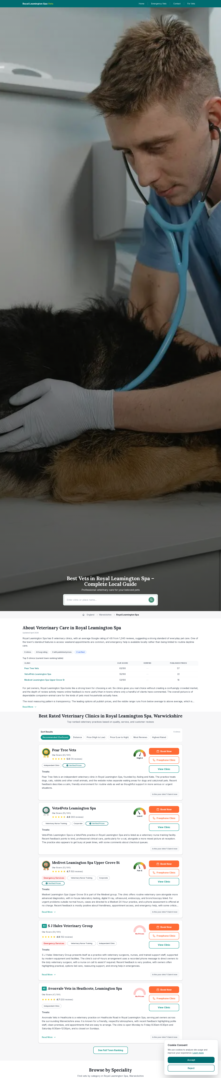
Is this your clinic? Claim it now (164, 794)
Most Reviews (140, 737)
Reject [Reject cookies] (191, 1068)
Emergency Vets (158, 3)
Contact (177, 3)
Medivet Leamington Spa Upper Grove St (44, 680)
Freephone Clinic (164, 760)
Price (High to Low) (96, 737)
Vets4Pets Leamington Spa (37, 674)
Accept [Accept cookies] (191, 1060)
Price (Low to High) (119, 737)
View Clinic (164, 769)
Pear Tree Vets (31, 668)
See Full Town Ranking (110, 1050)
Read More (30, 707)
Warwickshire (105, 614)
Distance (77, 737)
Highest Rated (159, 737)
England (90, 614)
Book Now (164, 751)
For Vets (191, 3)
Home (141, 3)
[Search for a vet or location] (107, 599)
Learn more (198, 1053)
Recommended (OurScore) (55, 737)
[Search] (151, 600)
